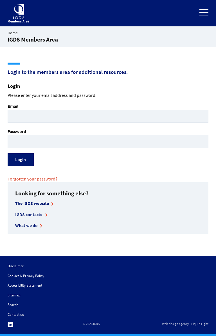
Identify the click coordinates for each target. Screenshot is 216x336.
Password (108, 138)
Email (108, 113)
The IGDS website (32, 203)
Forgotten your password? (32, 179)
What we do (26, 225)
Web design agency (175, 324)
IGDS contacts (29, 214)
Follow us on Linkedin (10, 324)
